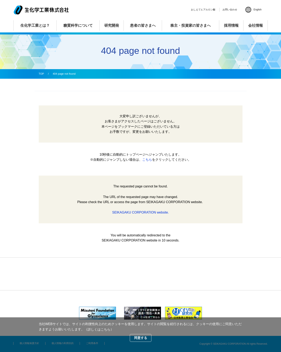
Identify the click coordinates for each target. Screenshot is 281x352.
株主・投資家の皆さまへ (190, 25)
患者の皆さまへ (143, 25)
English (257, 9)
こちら (147, 159)
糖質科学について (78, 25)
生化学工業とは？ (35, 25)
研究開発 (111, 25)
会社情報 (255, 25)
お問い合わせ (230, 9)
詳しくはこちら (99, 329)
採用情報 (231, 25)
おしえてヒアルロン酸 (203, 9)
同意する (140, 338)
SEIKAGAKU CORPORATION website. (140, 212)
